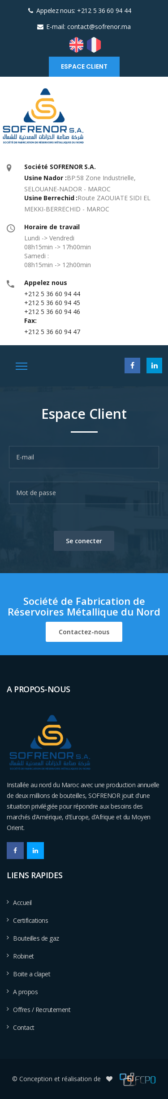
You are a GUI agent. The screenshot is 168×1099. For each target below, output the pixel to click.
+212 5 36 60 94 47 (52, 331)
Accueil (22, 902)
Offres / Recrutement (41, 1009)
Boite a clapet (31, 974)
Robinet (23, 956)
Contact (23, 1027)
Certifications (30, 920)
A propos (25, 991)
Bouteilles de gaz (36, 938)
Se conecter (84, 541)
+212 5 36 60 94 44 (52, 293)
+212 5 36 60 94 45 (52, 302)
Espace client (84, 66)
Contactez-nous (84, 632)
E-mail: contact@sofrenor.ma (88, 26)
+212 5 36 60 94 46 (52, 311)
